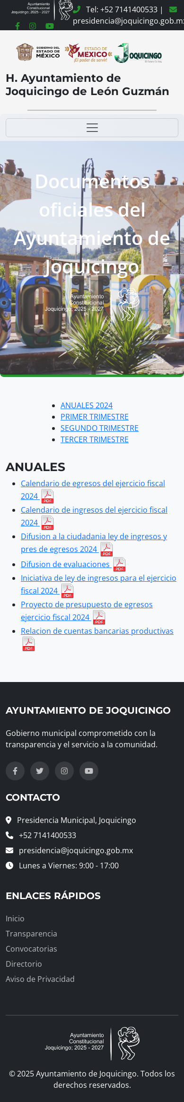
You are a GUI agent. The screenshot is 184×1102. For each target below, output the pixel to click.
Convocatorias (31, 949)
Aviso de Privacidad (40, 979)
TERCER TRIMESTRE (95, 439)
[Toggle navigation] (92, 127)
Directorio (24, 964)
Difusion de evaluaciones (74, 564)
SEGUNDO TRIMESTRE (100, 428)
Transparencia (31, 933)
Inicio (15, 918)
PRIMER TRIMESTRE (95, 416)
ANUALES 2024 (87, 405)
